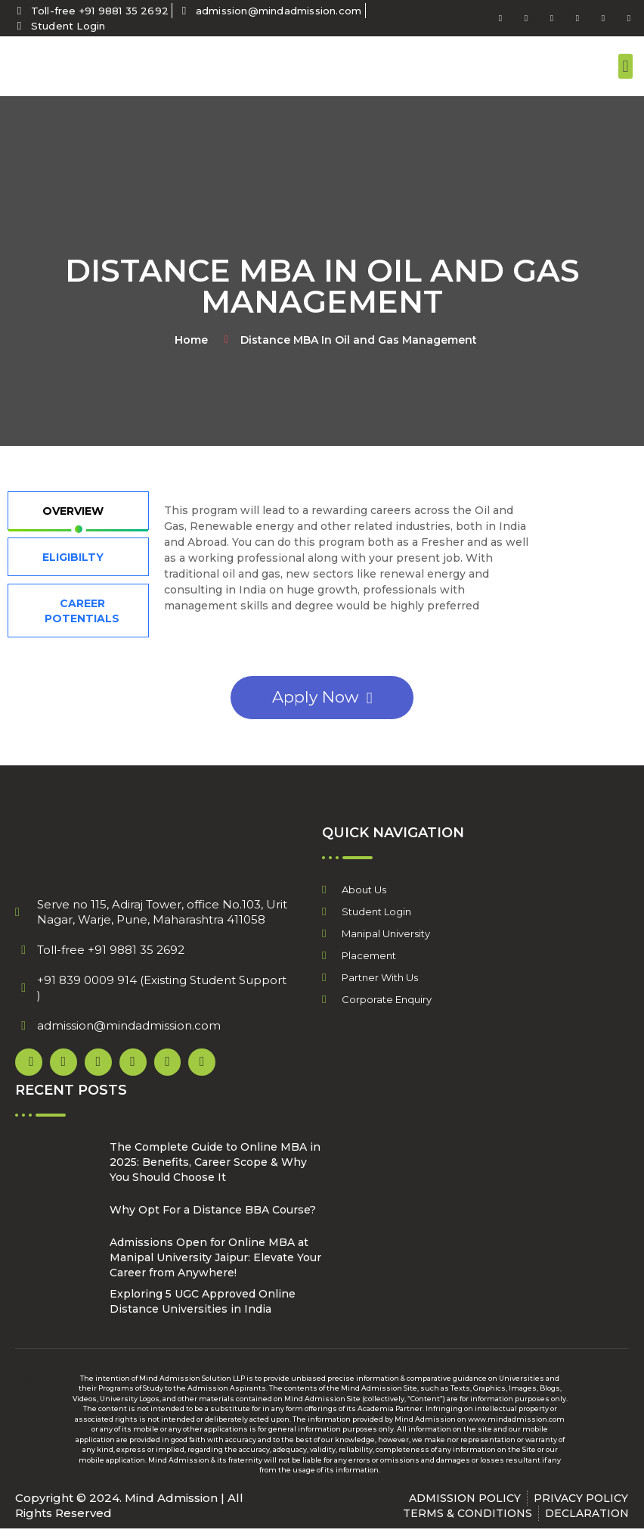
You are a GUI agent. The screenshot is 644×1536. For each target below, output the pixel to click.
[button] (625, 66)
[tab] (78, 510)
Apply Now (322, 696)
